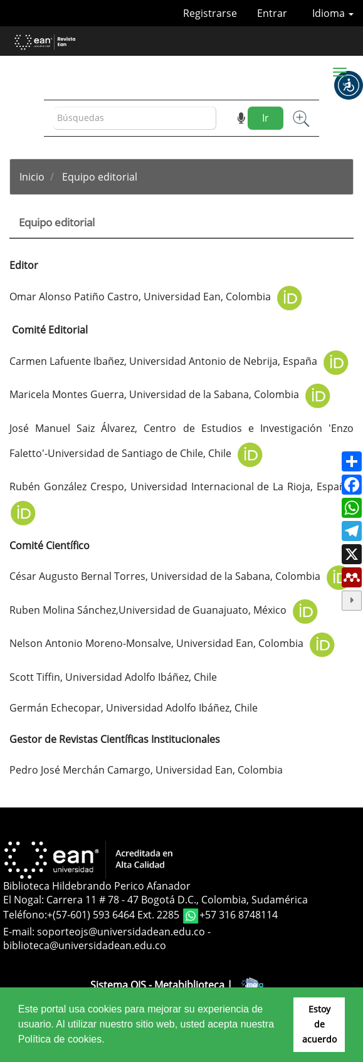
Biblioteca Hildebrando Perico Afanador (97, 886)
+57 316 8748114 (238, 915)
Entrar (272, 13)
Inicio (32, 177)
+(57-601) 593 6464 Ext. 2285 (114, 915)
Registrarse (210, 13)
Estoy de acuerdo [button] (319, 1024)
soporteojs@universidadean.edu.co (121, 931)
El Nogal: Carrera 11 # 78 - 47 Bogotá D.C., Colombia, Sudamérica (155, 900)
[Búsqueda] (134, 118)
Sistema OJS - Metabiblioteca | (181, 985)
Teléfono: (25, 915)
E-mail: (20, 931)
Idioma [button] (333, 13)
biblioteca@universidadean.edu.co (84, 945)
